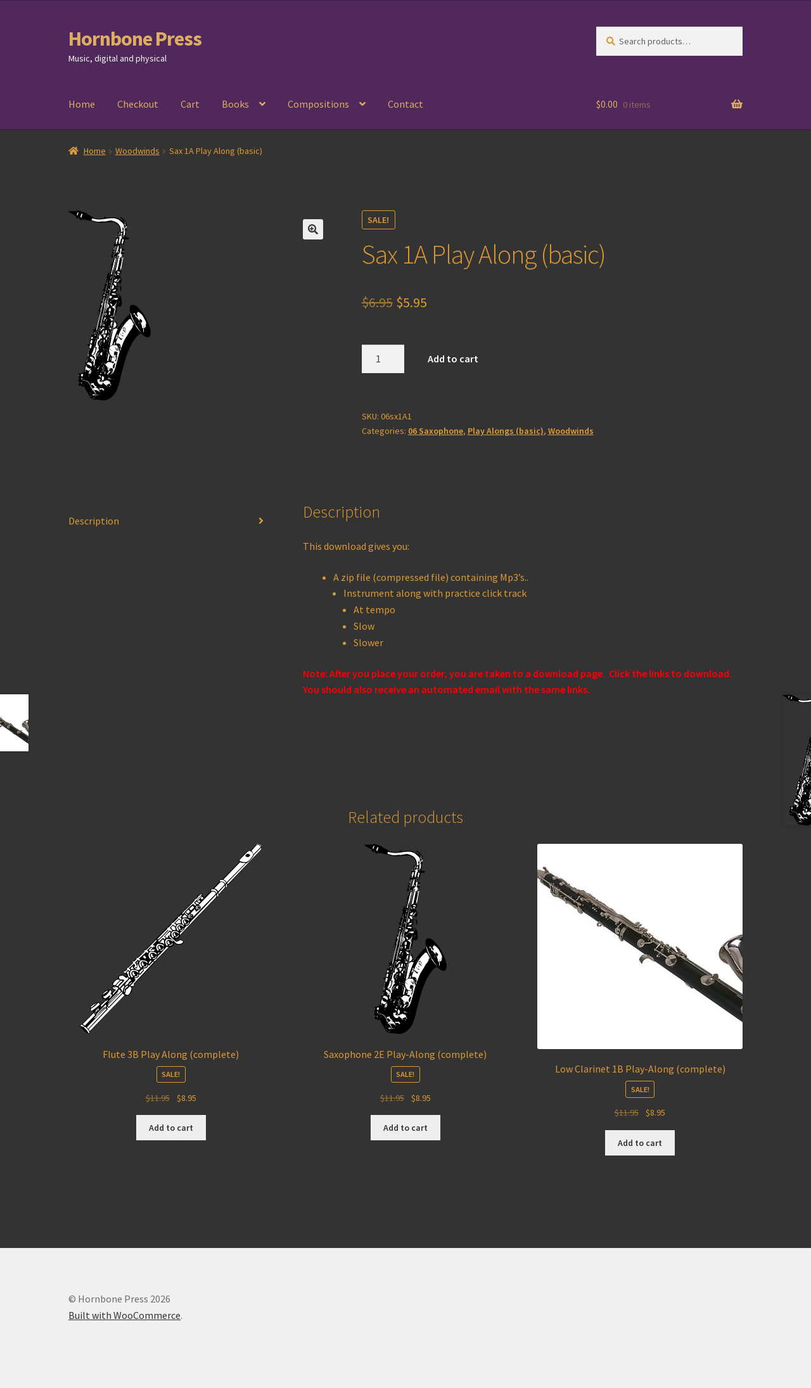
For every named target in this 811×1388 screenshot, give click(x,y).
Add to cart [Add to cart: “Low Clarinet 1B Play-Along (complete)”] (640, 1143)
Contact (405, 104)
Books (235, 104)
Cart (190, 104)
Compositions (318, 104)
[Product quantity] (383, 359)
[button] (313, 229)
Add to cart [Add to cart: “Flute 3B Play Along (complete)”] (171, 1127)
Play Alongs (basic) (506, 430)
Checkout (137, 104)
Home (81, 104)
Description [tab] (93, 520)
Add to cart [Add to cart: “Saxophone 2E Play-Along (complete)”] (405, 1127)
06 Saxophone (435, 430)
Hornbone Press (134, 38)
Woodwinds (137, 150)
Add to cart (453, 358)
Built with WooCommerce (124, 1315)
